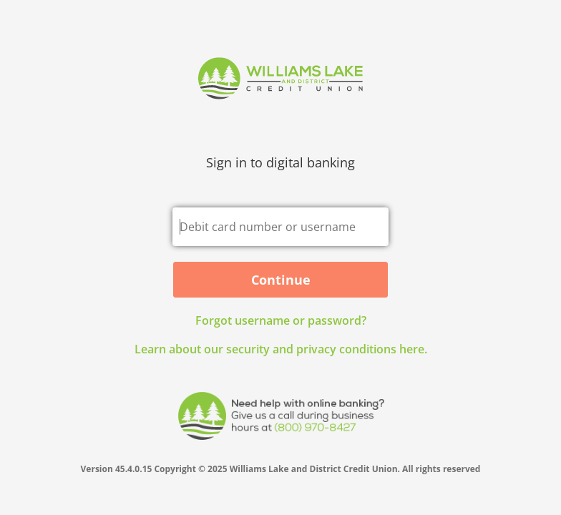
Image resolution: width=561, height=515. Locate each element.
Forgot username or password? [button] (280, 320)
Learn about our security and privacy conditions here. (281, 349)
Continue (281, 279)
